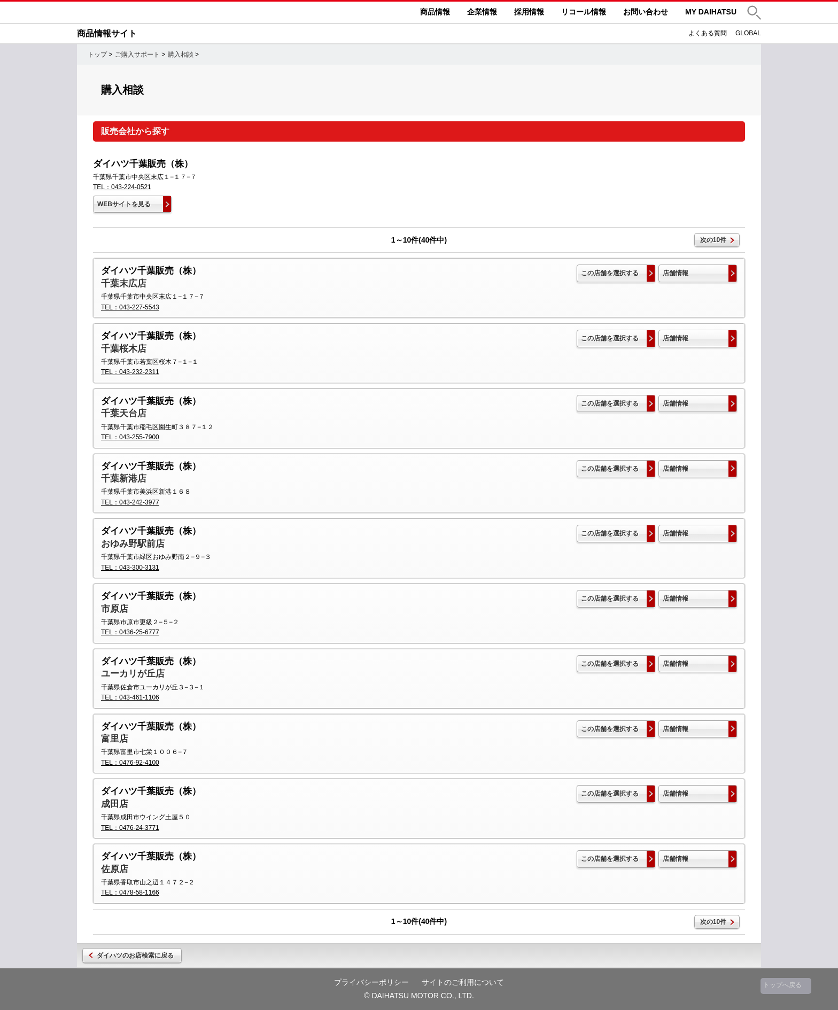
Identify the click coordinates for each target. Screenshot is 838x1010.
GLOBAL (748, 33)
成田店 (114, 804)
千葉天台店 (123, 413)
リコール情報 (583, 11)
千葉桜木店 (123, 349)
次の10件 (713, 240)
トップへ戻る (782, 985)
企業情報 (482, 11)
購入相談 (180, 54)
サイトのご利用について (463, 982)
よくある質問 (707, 33)
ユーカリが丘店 (133, 674)
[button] (754, 12)
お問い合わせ (645, 11)
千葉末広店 (123, 283)
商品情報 (435, 11)
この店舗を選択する (610, 273)
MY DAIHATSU (710, 11)
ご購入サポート (137, 54)
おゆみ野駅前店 (133, 544)
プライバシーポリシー (371, 982)
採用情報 (529, 11)
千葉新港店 (123, 478)
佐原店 (114, 869)
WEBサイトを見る (124, 204)
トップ (97, 54)
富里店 (114, 739)
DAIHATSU (157, 12)
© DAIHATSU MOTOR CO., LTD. (419, 995)
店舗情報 (675, 273)
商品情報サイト (107, 33)
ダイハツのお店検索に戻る (135, 955)
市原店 (114, 609)
